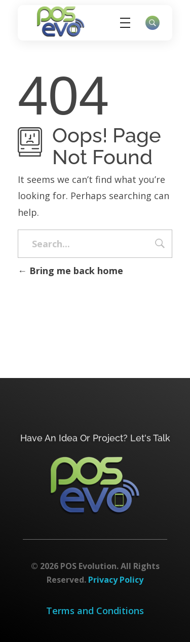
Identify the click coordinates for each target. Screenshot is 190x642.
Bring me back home (70, 271)
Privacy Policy (115, 579)
